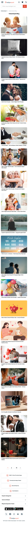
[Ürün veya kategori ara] (12, 6)
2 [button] (11, 468)
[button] (20, 467)
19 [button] (16, 468)
